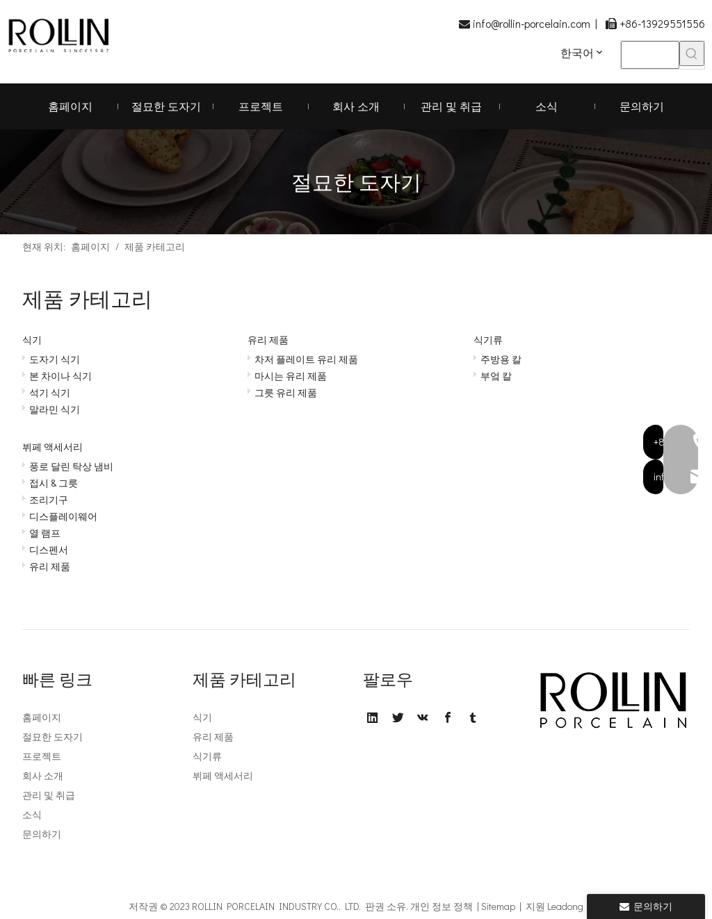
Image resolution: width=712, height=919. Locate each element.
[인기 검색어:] (691, 53)
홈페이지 (41, 717)
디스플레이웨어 (63, 516)
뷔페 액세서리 (52, 446)
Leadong (565, 906)
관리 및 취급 (48, 795)
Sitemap (498, 906)
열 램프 (44, 532)
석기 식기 (49, 392)
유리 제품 (268, 339)
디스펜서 (48, 549)
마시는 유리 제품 (290, 375)
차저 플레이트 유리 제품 (306, 359)
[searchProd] (650, 55)
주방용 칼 (500, 359)
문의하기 (41, 833)
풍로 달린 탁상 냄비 (71, 466)
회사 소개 (42, 775)
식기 (32, 339)
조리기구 (48, 499)
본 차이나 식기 (60, 375)
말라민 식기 (54, 409)
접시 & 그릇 (53, 482)
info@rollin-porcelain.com (531, 23)
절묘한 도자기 (52, 736)
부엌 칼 (496, 375)
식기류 (488, 339)
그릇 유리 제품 (285, 392)
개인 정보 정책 (441, 906)
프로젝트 (41, 756)
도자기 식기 (54, 359)
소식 (32, 814)
